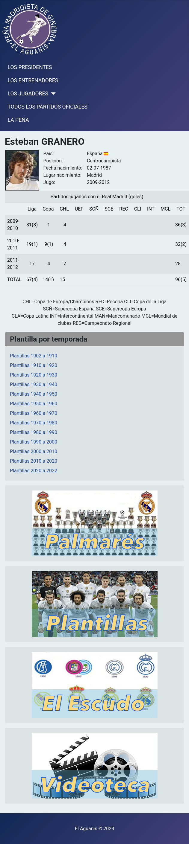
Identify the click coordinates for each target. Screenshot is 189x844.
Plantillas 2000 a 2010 (33, 451)
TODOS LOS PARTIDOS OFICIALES (47, 107)
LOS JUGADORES (28, 94)
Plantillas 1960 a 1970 (33, 413)
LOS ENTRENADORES (33, 80)
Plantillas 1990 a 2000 (33, 442)
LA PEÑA (18, 120)
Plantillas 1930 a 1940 (33, 384)
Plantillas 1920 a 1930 (33, 375)
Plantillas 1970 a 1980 (33, 423)
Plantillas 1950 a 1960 (33, 403)
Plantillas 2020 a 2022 (33, 470)
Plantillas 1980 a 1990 (33, 432)
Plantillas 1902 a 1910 (33, 356)
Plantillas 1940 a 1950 (33, 394)
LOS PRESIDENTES (30, 67)
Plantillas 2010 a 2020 (33, 461)
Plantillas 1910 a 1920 (33, 365)
